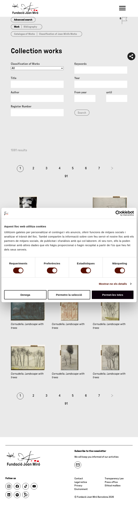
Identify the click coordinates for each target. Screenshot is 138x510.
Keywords (80, 63)
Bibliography (30, 27)
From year (80, 92)
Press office (111, 482)
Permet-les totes (112, 294)
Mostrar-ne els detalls (113, 283)
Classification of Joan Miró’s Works (58, 34)
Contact (78, 478)
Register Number (21, 106)
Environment (81, 489)
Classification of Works (25, 63)
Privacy (78, 485)
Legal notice (80, 482)
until (109, 92)
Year (77, 78)
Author (15, 92)
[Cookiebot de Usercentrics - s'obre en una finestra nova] (118, 213)
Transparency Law (114, 478)
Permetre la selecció (69, 294)
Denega (25, 294)
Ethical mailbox (113, 485)
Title (13, 78)
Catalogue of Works (24, 34)
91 (66, 176)
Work (16, 27)
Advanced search (23, 20)
